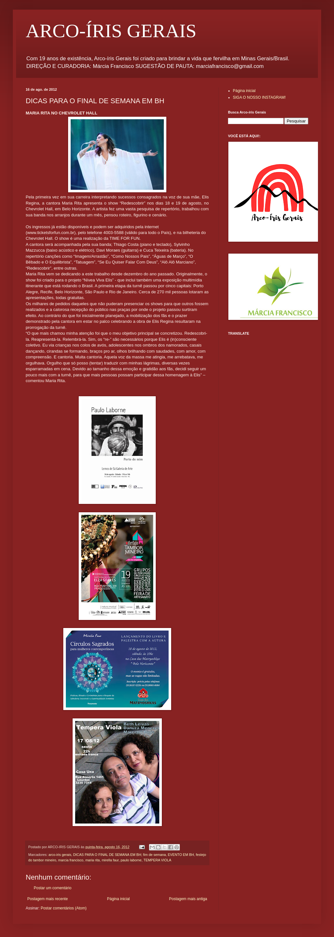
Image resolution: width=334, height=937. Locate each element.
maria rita (92, 860)
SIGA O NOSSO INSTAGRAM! (259, 97)
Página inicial (118, 899)
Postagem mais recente (47, 899)
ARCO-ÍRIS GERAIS (111, 30)
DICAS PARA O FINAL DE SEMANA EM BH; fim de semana (119, 855)
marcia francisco (71, 860)
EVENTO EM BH (181, 855)
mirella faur (110, 860)
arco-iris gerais (59, 855)
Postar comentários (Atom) (64, 908)
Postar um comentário (52, 888)
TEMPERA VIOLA (157, 860)
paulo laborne (130, 860)
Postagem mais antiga (188, 899)
